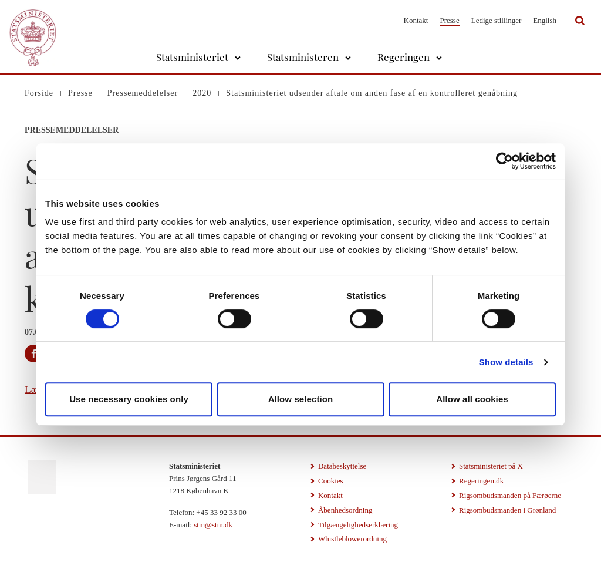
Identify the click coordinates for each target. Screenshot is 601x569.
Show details (506, 362)
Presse (449, 20)
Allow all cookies (472, 399)
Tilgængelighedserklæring (358, 524)
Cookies (330, 480)
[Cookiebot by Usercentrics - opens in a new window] (504, 161)
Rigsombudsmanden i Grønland (507, 510)
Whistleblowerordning (352, 538)
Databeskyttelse (342, 466)
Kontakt (416, 20)
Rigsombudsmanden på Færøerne (510, 495)
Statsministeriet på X (491, 466)
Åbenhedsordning (345, 510)
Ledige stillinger (496, 20)
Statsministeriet (192, 56)
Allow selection (300, 399)
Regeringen (403, 56)
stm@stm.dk (213, 524)
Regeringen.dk (481, 480)
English (544, 20)
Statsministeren (303, 56)
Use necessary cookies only (128, 399)
